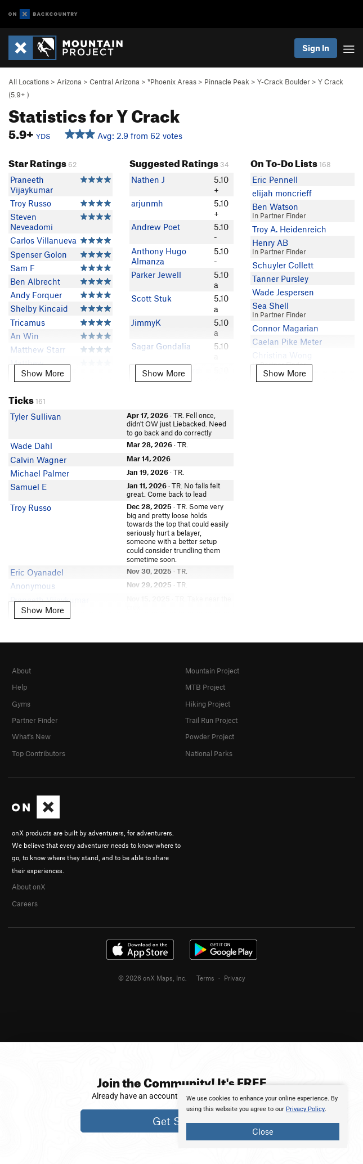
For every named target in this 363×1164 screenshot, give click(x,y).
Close (263, 1131)
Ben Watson (275, 206)
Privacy (234, 978)
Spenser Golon (38, 254)
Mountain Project (212, 670)
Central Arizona (114, 81)
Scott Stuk (151, 298)
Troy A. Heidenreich (289, 229)
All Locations (28, 81)
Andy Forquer (36, 295)
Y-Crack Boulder (283, 81)
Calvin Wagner (38, 460)
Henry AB (270, 242)
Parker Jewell (156, 274)
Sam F (22, 268)
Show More (42, 373)
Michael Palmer (39, 473)
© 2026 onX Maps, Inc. (152, 978)
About (21, 670)
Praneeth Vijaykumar (31, 184)
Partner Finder (35, 720)
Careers (25, 903)
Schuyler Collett (282, 265)
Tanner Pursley (280, 278)
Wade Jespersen (283, 292)
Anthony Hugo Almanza (158, 256)
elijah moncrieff (282, 193)
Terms (205, 978)
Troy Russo (30, 203)
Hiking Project (207, 703)
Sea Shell (270, 305)
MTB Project (205, 686)
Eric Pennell (275, 179)
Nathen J (148, 179)
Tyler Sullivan (35, 416)
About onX (29, 886)
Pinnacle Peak (226, 81)
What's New (31, 736)
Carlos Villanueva (43, 240)
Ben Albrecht (35, 281)
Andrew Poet (155, 227)
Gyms (21, 703)
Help (19, 686)
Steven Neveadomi (31, 222)
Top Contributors (38, 753)
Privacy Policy (305, 1109)
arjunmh (147, 203)
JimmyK (146, 322)
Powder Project (209, 736)
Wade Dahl (31, 446)
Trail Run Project (211, 720)
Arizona (69, 81)
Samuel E (28, 487)
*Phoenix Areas (171, 81)
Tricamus (27, 322)
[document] (262, 1116)
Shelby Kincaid (39, 308)
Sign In (315, 48)
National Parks (208, 753)
